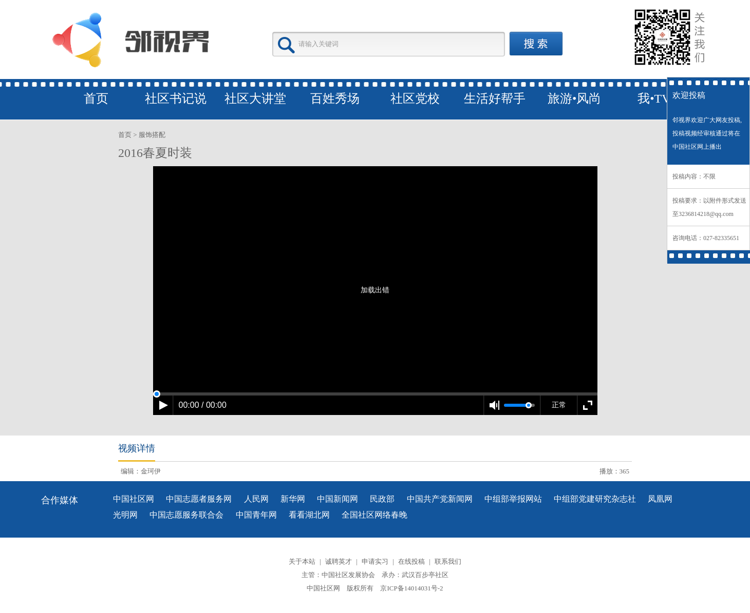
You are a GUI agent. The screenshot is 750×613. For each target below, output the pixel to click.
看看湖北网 (309, 514)
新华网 (292, 499)
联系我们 (448, 561)
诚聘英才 (338, 561)
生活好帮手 (495, 98)
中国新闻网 (337, 499)
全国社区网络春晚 (374, 514)
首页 (96, 98)
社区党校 (415, 98)
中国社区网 (133, 499)
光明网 (125, 514)
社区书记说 (176, 98)
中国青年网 (256, 514)
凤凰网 (660, 499)
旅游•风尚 (574, 98)
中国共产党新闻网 (440, 499)
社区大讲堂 (255, 98)
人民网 (256, 499)
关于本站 (302, 561)
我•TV (654, 98)
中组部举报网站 (513, 499)
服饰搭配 (152, 135)
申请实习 (375, 561)
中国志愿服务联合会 (186, 514)
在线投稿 (411, 561)
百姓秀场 (335, 98)
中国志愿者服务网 (199, 499)
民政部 (382, 499)
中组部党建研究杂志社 (595, 499)
